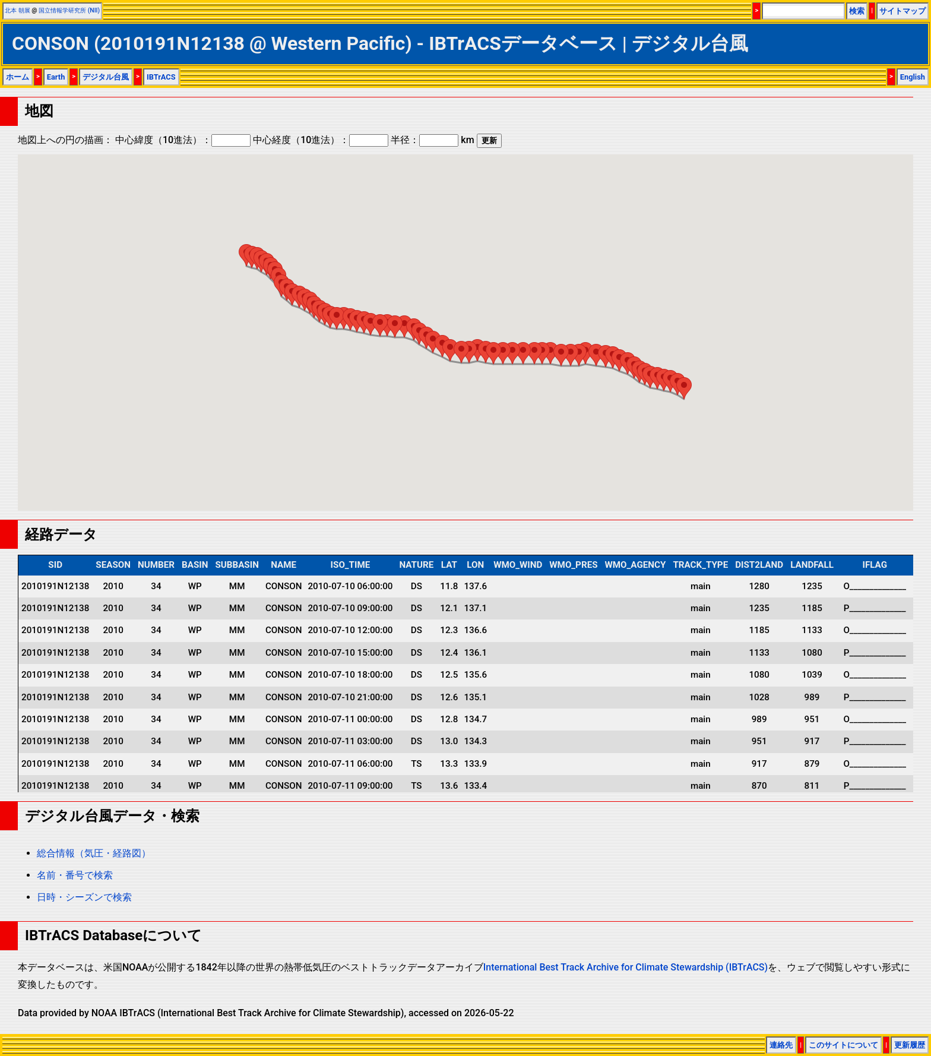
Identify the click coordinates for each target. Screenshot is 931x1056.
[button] (684, 388)
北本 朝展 (17, 10)
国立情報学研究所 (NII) (69, 10)
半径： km (432, 140)
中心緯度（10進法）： (183, 140)
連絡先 (781, 1045)
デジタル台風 (106, 76)
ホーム (17, 76)
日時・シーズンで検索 (84, 897)
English (912, 76)
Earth (56, 76)
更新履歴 (909, 1045)
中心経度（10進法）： (320, 140)
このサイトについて (843, 1045)
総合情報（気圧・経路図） (94, 853)
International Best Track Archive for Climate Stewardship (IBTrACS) (625, 967)
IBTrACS (161, 76)
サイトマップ (902, 11)
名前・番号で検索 (75, 875)
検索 (856, 11)
